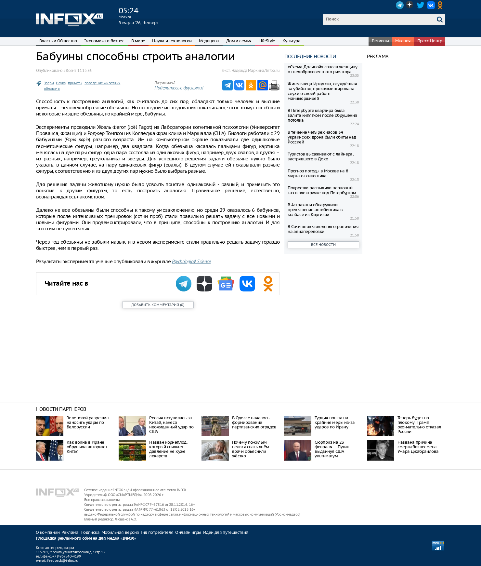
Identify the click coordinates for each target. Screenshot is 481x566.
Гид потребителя (157, 532)
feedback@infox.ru (62, 560)
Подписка (90, 532)
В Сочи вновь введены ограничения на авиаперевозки (323, 229)
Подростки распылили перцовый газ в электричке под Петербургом (322, 190)
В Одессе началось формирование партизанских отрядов (254, 422)
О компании (47, 532)
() (157, 305)
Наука (60, 83)
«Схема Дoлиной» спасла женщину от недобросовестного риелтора (322, 69)
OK (441, 5)
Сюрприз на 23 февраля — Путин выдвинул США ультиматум (332, 449)
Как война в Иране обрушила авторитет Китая (87, 446)
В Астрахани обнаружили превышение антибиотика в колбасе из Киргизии (315, 209)
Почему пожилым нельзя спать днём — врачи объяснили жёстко (253, 449)
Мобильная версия (120, 532)
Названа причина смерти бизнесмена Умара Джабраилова (418, 446)
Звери (49, 83)
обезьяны (52, 88)
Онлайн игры (188, 532)
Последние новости (310, 56)
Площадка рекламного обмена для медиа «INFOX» (86, 538)
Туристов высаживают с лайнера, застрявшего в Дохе (320, 156)
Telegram (400, 5)
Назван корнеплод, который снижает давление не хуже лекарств (168, 449)
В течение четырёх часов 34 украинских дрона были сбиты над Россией (322, 137)
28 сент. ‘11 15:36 (77, 70)
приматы (75, 83)
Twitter (420, 5)
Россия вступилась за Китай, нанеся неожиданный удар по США (171, 424)
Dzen (410, 5)
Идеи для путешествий (225, 532)
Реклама (70, 532)
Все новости (323, 244)
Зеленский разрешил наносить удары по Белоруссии (88, 422)
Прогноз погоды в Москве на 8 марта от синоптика (318, 173)
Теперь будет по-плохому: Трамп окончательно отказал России (419, 424)
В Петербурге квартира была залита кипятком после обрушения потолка (322, 115)
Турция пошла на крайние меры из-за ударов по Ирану (335, 422)
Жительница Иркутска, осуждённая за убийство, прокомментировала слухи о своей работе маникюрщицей (322, 91)
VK (431, 5)
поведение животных (102, 83)
